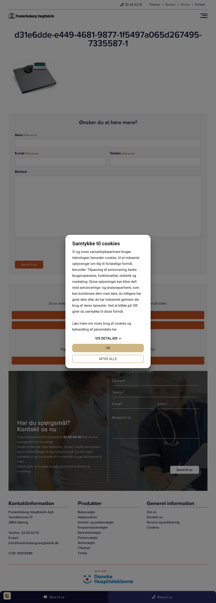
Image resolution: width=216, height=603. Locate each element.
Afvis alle (108, 359)
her (114, 329)
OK (108, 348)
